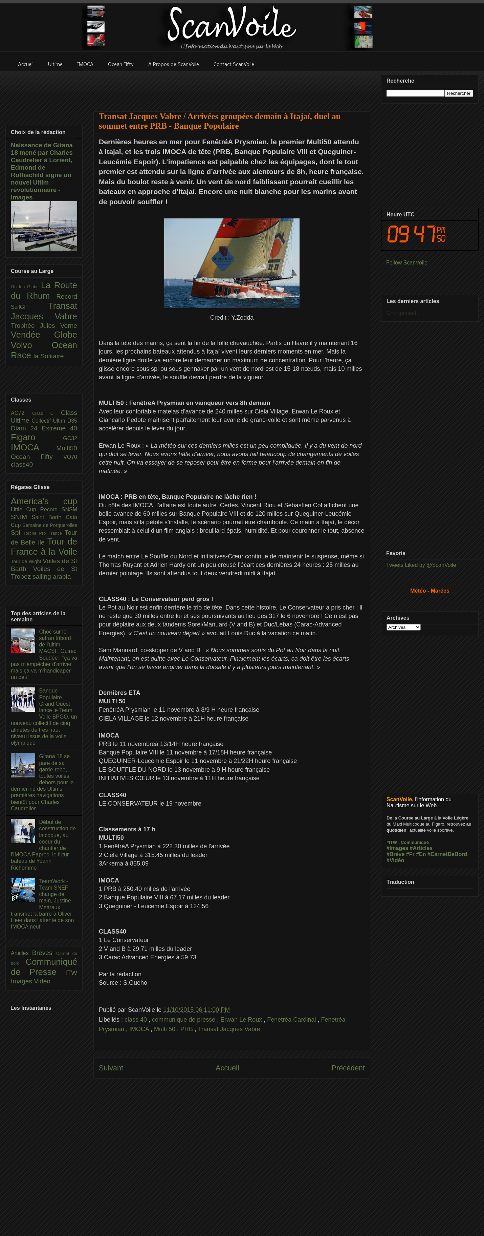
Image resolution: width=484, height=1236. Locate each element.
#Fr (410, 854)
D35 (72, 421)
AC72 (21, 413)
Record (66, 296)
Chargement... (404, 313)
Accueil (227, 1068)
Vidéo (42, 981)
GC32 (70, 438)
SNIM (21, 516)
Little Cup (25, 509)
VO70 (70, 457)
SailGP (29, 307)
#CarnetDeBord (447, 854)
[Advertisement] (232, 87)
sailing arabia (51, 576)
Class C (46, 413)
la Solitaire (49, 356)
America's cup (44, 501)
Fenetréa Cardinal (292, 1019)
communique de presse (184, 1019)
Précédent (348, 1068)
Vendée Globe (44, 334)
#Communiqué (413, 842)
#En (421, 854)
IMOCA (140, 1029)
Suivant (111, 1068)
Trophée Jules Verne (44, 325)
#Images (397, 848)
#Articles (421, 848)
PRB (187, 1029)
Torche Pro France (43, 533)
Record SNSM (58, 509)
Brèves (44, 952)
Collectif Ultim (49, 421)
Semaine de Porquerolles (49, 525)
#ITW (392, 842)
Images (22, 981)
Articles (21, 953)
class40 (22, 464)
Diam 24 (26, 428)
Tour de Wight (27, 561)
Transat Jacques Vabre (229, 1029)
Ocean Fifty (37, 456)
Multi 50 (165, 1029)
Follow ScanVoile (406, 262)
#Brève (395, 854)
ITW (71, 972)
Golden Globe (26, 286)
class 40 (137, 1019)
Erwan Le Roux (242, 1019)
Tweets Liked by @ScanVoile (421, 565)
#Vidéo (395, 860)
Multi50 (66, 448)
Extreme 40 (59, 428)
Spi (17, 532)
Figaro (37, 437)
